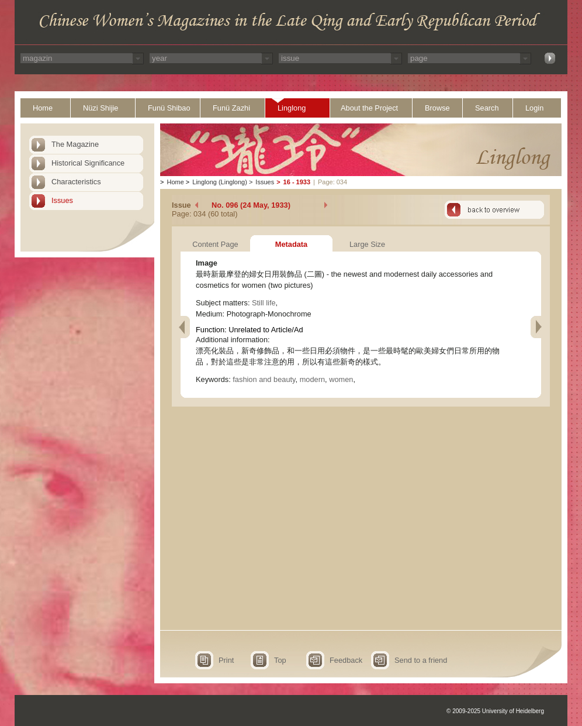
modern (312, 379)
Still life (264, 302)
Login (534, 108)
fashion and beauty (264, 379)
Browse (437, 108)
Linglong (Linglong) (219, 181)
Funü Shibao (169, 108)
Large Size (367, 244)
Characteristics (76, 181)
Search (487, 108)
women (341, 379)
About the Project (369, 108)
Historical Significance (87, 163)
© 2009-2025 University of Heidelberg (495, 711)
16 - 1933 (296, 181)
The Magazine (75, 144)
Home (43, 108)
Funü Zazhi (231, 108)
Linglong (292, 108)
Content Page (215, 244)
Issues (62, 200)
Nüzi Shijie (100, 108)
